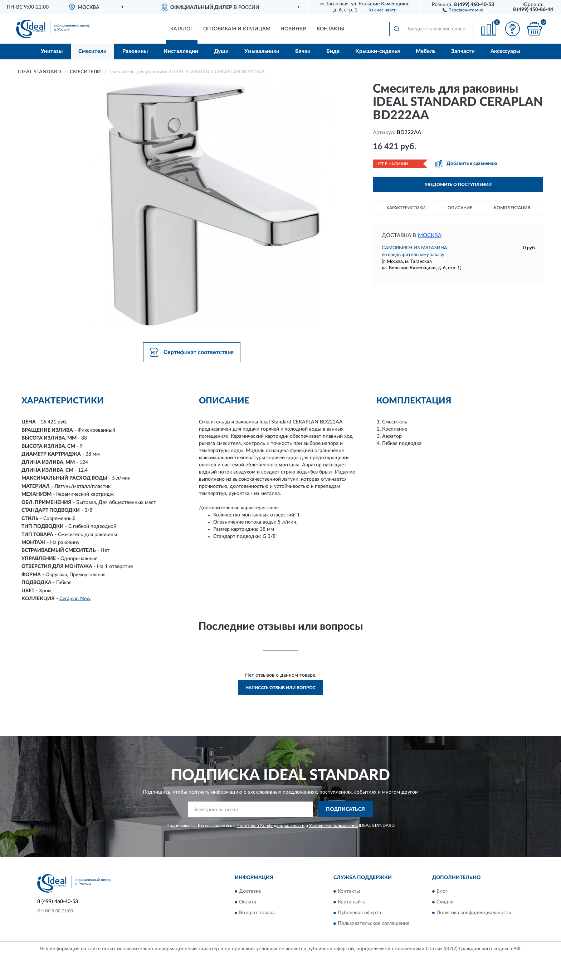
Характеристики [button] (405, 208)
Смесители (92, 51)
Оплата (247, 902)
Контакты (331, 28)
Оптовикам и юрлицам (236, 28)
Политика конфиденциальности (473, 913)
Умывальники (261, 51)
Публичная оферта (359, 913)
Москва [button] (430, 235)
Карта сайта (352, 902)
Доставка (250, 891)
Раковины (135, 51)
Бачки (303, 51)
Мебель (425, 51)
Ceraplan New (75, 598)
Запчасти (463, 51)
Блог (442, 891)
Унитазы (52, 51)
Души (221, 51)
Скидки (445, 902)
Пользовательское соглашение (373, 923)
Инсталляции (181, 51)
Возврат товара (257, 913)
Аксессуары (505, 51)
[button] (463, 10)
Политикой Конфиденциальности (270, 825)
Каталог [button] (181, 28)
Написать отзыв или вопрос (280, 688)
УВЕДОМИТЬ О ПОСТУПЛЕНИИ (458, 184)
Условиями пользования (333, 825)
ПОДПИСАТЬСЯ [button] (345, 809)
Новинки (293, 28)
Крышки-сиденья (377, 51)
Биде (333, 51)
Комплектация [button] (512, 208)
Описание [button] (460, 208)
